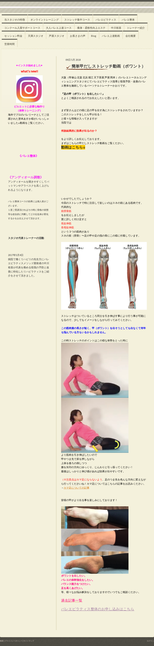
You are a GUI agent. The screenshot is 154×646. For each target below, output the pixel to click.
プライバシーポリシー (13, 641)
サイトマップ (28, 641)
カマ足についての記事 (76, 487)
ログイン (150, 641)
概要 (2, 641)
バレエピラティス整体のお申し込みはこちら (97, 609)
